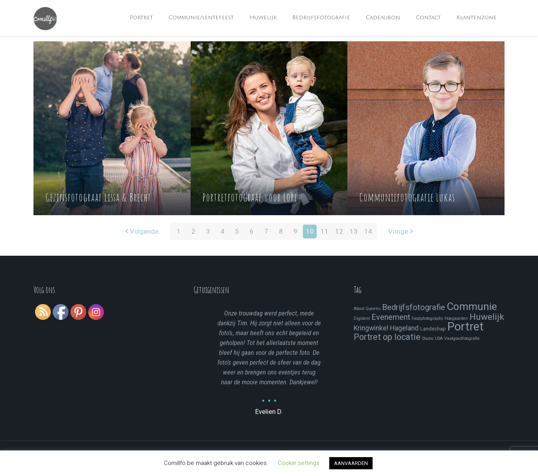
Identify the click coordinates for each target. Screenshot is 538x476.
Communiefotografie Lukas (407, 197)
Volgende (140, 231)
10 (310, 231)
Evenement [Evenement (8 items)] (390, 317)
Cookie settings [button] (298, 463)
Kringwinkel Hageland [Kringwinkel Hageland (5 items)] (386, 328)
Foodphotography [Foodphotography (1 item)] (427, 318)
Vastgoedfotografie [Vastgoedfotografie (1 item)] (462, 338)
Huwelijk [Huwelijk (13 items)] (486, 317)
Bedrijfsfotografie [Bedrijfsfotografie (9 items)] (413, 307)
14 (368, 231)
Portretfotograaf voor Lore (249, 197)
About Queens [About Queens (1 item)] (367, 308)
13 (354, 231)
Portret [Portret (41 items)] (465, 326)
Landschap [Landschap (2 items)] (433, 329)
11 (324, 231)
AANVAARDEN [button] (351, 463)
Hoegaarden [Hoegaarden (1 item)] (456, 318)
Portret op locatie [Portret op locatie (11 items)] (387, 337)
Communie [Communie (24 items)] (472, 306)
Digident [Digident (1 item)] (362, 318)
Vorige (401, 231)
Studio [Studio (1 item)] (427, 338)
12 (339, 231)
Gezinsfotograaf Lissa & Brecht (98, 197)
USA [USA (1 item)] (439, 338)
